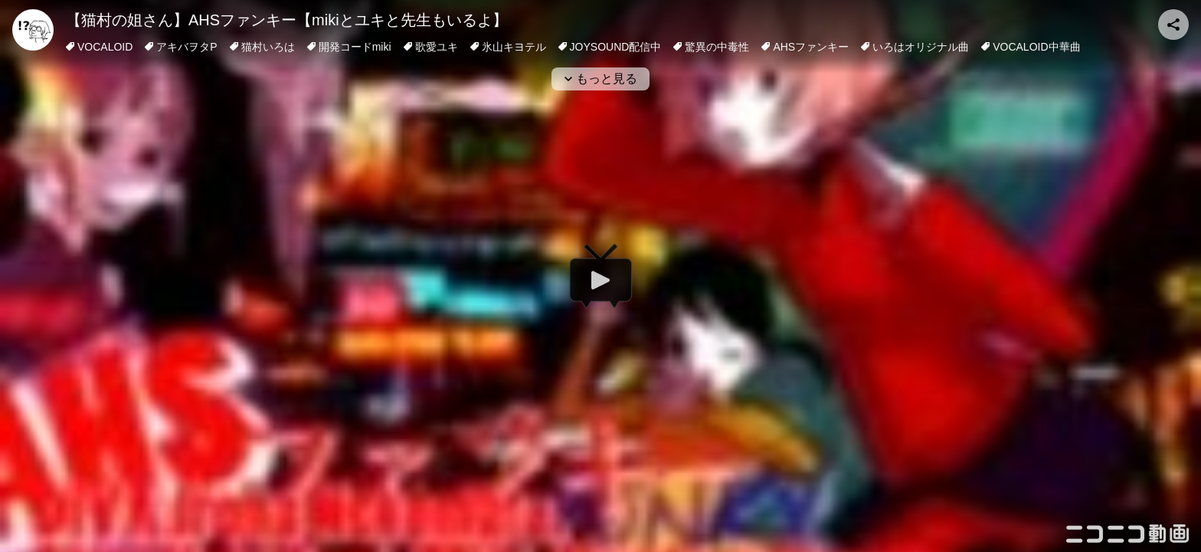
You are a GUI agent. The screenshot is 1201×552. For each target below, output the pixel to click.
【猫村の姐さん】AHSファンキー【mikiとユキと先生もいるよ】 (287, 20)
